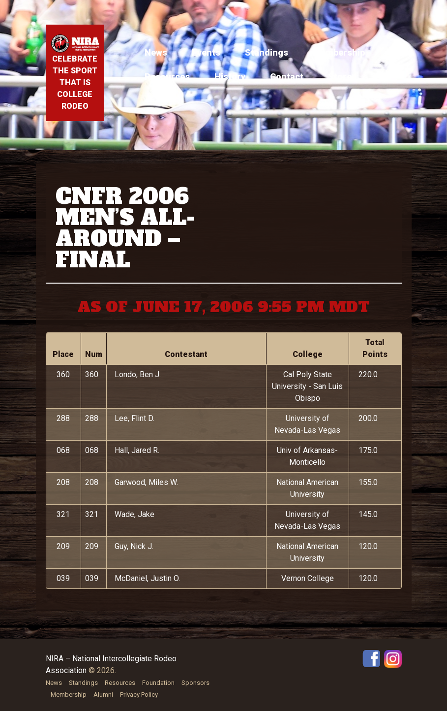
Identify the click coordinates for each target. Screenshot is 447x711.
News (156, 52)
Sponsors (195, 682)
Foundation (158, 682)
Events (206, 52)
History (229, 76)
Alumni (103, 694)
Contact (286, 76)
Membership (339, 52)
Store (340, 76)
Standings (266, 52)
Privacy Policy (139, 694)
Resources (167, 76)
